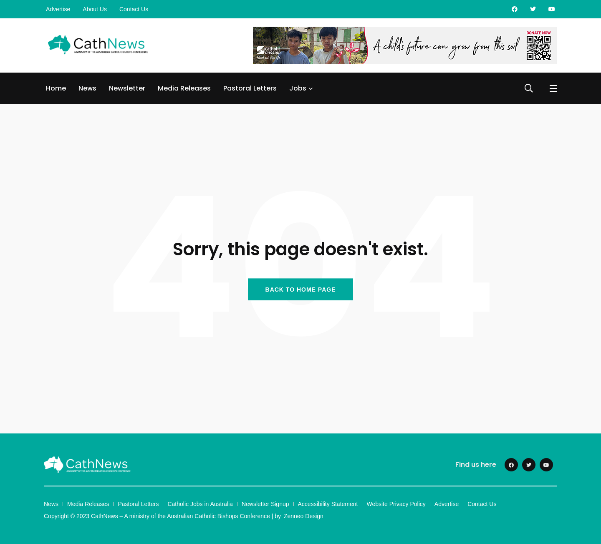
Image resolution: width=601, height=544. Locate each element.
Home (56, 88)
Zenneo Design (303, 516)
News (87, 88)
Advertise (58, 9)
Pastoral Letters (250, 88)
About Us (95, 9)
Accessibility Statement (328, 504)
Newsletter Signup (265, 504)
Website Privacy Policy (395, 504)
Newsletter (127, 88)
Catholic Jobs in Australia (199, 504)
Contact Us (133, 9)
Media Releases (184, 88)
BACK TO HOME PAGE (300, 289)
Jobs (297, 88)
